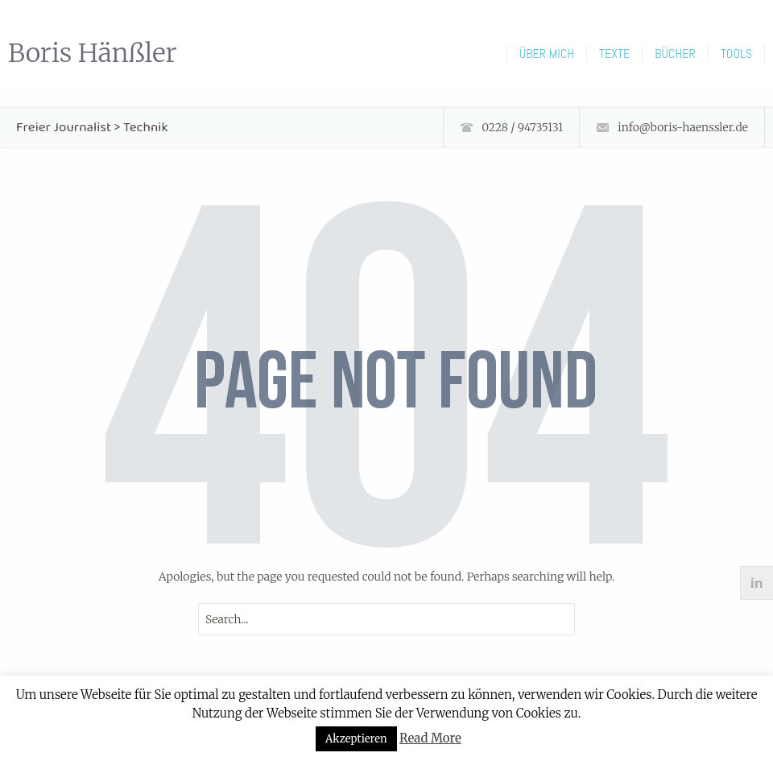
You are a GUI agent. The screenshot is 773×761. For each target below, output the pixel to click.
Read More (430, 738)
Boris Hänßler (92, 53)
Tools (736, 53)
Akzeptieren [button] (355, 739)
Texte (614, 53)
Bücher (675, 53)
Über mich (546, 53)
